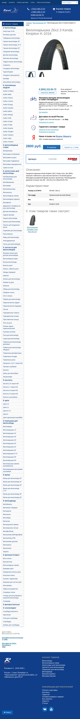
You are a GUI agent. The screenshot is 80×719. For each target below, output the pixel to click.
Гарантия (45, 694)
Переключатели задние (11, 302)
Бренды (4, 2)
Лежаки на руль (8, 282)
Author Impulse (8, 108)
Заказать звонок (47, 93)
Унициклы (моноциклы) (11, 75)
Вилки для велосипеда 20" (12, 478)
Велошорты (7, 545)
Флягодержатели (9, 241)
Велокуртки (7, 511)
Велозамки (7, 186)
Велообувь (7, 518)
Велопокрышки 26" (9, 450)
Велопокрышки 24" (9, 447)
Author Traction (8, 142)
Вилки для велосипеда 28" (12, 494)
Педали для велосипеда (11, 299)
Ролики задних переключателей (9, 327)
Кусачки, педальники (10, 579)
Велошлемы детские (10, 541)
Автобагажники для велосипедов (10, 178)
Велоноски (7, 514)
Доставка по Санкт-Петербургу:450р (9, 645)
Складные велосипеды (11, 68)
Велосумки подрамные (11, 161)
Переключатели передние (12, 306)
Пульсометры (8, 234)
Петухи (5, 309)
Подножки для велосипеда (12, 230)
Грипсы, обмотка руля (10, 269)
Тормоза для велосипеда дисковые (12, 343)
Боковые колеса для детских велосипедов (10, 254)
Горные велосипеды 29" (11, 48)
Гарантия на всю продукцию (49, 129)
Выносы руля (7, 265)
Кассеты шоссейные (10, 397)
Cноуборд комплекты (10, 611)
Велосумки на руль (9, 157)
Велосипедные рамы (10, 259)
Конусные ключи (9, 575)
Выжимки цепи (8, 568)
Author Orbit (7, 118)
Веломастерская (11, 605)
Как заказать (43, 112)
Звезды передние (9, 272)
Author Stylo (7, 138)
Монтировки (7, 585)
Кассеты (7, 380)
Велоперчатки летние (10, 528)
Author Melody (8, 115)
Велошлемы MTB (9, 538)
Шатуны (6, 370)
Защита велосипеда (10, 218)
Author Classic (8, 98)
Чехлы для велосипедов (11, 244)
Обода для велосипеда (11, 289)
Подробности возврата (47, 132)
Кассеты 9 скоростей (10, 394)
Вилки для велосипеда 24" (12, 482)
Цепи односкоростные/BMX (12, 417)
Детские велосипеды (10, 55)
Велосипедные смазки (11, 565)
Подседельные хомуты (11, 313)
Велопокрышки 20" (9, 443)
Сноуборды (7, 621)
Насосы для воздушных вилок (11, 226)
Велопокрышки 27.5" (10, 453)
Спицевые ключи (9, 592)
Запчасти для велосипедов (10, 249)
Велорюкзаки (7, 151)
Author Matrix (7, 111)
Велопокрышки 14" (9, 433)
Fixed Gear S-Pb (8, 31)
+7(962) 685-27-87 (38, 12)
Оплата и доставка (22, 2)
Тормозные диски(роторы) (12, 353)
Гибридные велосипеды (11, 38)
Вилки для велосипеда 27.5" (11, 490)
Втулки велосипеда (10, 262)
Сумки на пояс (8, 168)
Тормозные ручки (9, 360)
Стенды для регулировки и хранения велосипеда (12, 597)
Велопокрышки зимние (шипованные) (11, 465)
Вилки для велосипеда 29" (12, 497)
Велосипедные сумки (10, 146)
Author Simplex (8, 131)
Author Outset (7, 121)
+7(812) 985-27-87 (38, 9)
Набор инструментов (10, 589)
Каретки (6, 275)
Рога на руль (7, 323)
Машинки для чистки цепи (12, 582)
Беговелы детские (9, 35)
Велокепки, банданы (10, 508)
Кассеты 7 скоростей (10, 387)
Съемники (6, 601)
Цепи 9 (5, 414)
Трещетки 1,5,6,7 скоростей (12, 363)
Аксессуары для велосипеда (11, 172)
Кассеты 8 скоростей (10, 390)
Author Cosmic (8, 101)
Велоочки (6, 521)
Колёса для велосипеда (11, 279)
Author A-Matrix (8, 91)
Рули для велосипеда (10, 335)
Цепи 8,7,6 (7, 411)
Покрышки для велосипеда (10, 422)
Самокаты (6, 65)
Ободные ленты (8, 292)
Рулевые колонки (9, 332)
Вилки (6, 475)
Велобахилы (7, 504)
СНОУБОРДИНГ (9, 608)
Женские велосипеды (10, 58)
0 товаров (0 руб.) (63, 12)
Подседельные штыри (11, 316)
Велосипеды (9, 28)
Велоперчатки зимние (10, 524)
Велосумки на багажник (11, 154)
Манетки (6, 286)
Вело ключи (7, 558)
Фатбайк (6, 78)
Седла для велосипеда (11, 338)
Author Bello (7, 94)
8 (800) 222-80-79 (47, 89)
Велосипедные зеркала (11, 199)
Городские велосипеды (11, 51)
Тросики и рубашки (9, 366)
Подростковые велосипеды (12, 62)
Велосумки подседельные (12, 164)
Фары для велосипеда (11, 237)
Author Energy (8, 104)
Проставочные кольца (11, 319)
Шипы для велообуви (10, 373)
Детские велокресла (10, 211)
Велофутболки (8, 531)
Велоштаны (7, 548)
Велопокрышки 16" (9, 437)
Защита (5, 551)
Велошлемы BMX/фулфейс (12, 535)
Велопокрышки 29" (9, 460)
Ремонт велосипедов (43, 2)
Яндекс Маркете (63, 136)
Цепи (6, 400)
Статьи (33, 2)
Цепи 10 (6, 404)
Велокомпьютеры (9, 189)
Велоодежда (9, 501)
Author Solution (8, 135)
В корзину (51, 147)
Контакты (12, 2)
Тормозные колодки (10, 356)
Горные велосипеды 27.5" (12, 45)
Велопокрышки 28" (9, 457)
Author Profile (7, 125)
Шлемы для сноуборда (11, 625)
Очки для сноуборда (10, 618)
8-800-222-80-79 (37, 15)
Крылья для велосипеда (11, 221)
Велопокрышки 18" (9, 440)
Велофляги (7, 202)
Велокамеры (7, 426)
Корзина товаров (63, 9)
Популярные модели (9, 87)
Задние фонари (8, 215)
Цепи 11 (6, 407)
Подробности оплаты (46, 122)
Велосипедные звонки (11, 196)
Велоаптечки (7, 562)
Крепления (7, 615)
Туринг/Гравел (8, 72)
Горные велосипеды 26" (11, 41)
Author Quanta (8, 128)
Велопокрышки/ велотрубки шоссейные (12, 470)
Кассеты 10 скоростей (11, 383)
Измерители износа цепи (12, 572)
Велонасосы (7, 192)
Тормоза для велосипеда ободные (12, 349)
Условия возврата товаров (52, 697)
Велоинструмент (11, 555)
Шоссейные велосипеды (11, 82)
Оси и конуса (7, 296)
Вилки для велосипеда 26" (12, 485)
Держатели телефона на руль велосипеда (11, 207)
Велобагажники (8, 182)
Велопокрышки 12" (9, 430)
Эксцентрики (7, 377)
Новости (45, 701)
